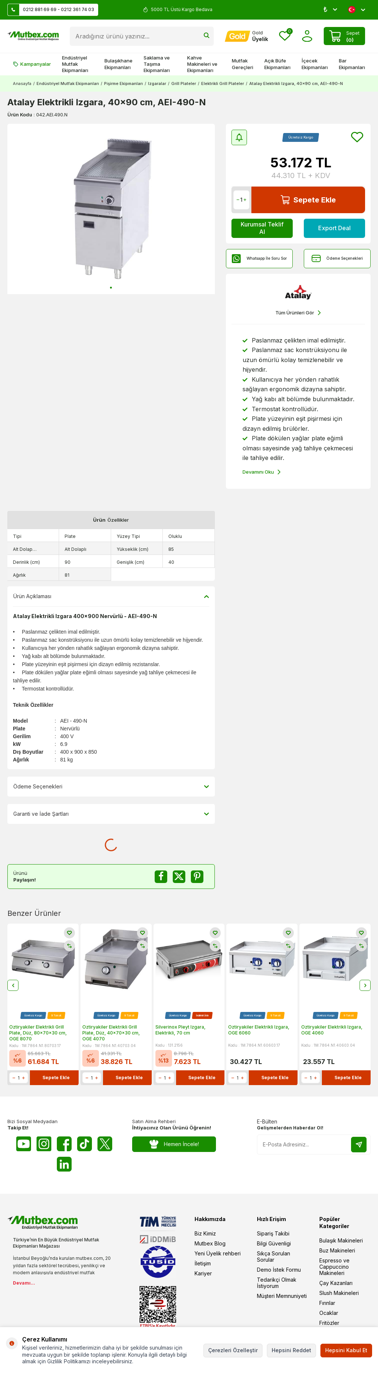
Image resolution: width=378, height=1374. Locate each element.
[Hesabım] (246, 36)
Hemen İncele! (174, 1144)
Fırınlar (327, 1303)
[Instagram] (44, 1143)
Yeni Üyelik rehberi (218, 1253)
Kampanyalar (32, 64)
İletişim (203, 1263)
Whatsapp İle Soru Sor (259, 258)
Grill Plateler (183, 83)
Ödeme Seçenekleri (337, 258)
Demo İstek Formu (279, 1269)
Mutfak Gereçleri (242, 64)
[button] (111, 288)
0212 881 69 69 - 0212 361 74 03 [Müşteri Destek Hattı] (51, 10)
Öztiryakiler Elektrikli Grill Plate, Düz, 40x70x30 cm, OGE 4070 (111, 1032)
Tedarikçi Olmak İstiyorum (276, 1282)
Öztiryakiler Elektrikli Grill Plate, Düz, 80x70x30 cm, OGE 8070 (38, 1032)
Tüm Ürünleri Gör (298, 312)
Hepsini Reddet (291, 1350)
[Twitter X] (104, 1143)
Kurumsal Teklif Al (262, 228)
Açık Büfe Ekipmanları (277, 64)
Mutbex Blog (210, 1243)
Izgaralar (157, 83)
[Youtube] (23, 1143)
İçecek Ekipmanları (315, 64)
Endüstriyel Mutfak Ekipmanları (75, 64)
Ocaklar (328, 1313)
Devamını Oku (262, 472)
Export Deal (334, 228)
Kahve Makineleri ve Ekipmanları (202, 64)
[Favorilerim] (285, 36)
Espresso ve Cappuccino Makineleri (334, 1266)
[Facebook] (64, 1143)
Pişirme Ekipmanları (123, 83)
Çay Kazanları (336, 1283)
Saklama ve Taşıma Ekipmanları (157, 64)
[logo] (33, 36)
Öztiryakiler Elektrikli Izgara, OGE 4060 (331, 1030)
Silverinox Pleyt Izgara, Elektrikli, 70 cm (180, 1030)
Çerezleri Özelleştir (233, 1350)
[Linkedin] (64, 1164)
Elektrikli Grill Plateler (222, 83)
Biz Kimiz (205, 1233)
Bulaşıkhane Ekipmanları (118, 64)
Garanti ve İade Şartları (111, 814)
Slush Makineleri (339, 1293)
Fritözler (329, 1323)
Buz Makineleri (337, 1250)
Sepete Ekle (308, 199)
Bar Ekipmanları (352, 64)
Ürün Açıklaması (111, 596)
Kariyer (203, 1273)
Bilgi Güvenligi (274, 1243)
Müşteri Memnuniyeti (282, 1296)
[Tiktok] (84, 1143)
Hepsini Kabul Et (346, 1350)
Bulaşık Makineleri (341, 1240)
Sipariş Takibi (273, 1233)
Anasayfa (22, 83)
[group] (111, 209)
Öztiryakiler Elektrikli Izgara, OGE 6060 (258, 1030)
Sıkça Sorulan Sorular (273, 1256)
